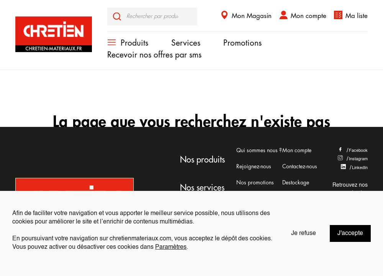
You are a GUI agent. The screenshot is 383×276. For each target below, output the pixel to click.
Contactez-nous (299, 166)
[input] (152, 16)
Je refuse (303, 233)
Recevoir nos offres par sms (154, 55)
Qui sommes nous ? (259, 150)
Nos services (202, 188)
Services (185, 43)
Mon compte (308, 16)
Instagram (353, 159)
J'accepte (350, 233)
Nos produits (202, 160)
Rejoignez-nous (253, 166)
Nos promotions (255, 182)
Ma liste (356, 16)
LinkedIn (354, 168)
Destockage (295, 182)
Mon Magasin (252, 16)
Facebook (353, 150)
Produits (134, 43)
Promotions (242, 43)
